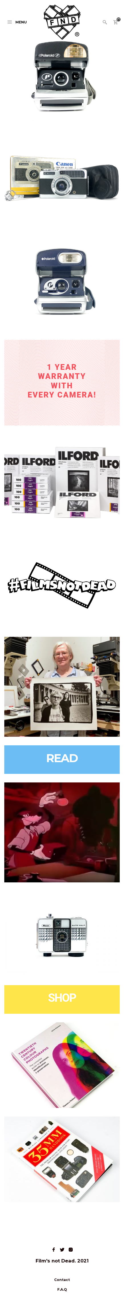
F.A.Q (62, 1289)
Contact (62, 1280)
